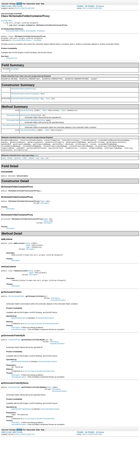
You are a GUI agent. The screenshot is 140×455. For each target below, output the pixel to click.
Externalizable (31, 31)
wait (37, 166)
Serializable (41, 31)
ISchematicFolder (13, 119)
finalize (10, 166)
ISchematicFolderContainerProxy (22, 91)
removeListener (25, 135)
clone (3, 166)
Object (37, 96)
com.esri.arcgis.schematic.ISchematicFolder (39, 387)
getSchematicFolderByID (28, 119)
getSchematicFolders (27, 129)
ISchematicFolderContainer (15, 31)
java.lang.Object (6, 21)
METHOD (31, 8)
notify (24, 166)
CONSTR (23, 8)
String (48, 101)
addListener (24, 113)
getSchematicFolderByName (30, 124)
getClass (17, 166)
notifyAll (31, 166)
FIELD (17, 8)
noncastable (14, 70)
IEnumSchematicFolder (11, 129)
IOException (44, 212)
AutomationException (58, 315)
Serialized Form (11, 59)
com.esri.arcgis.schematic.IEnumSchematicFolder (41, 338)
